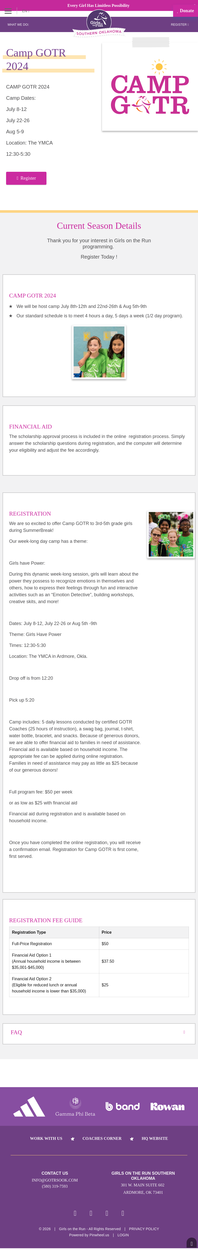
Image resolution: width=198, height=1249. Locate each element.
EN (25, 11)
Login (123, 1236)
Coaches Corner (102, 1138)
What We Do (18, 24)
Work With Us (46, 1138)
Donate (185, 10)
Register (180, 24)
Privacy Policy (144, 1230)
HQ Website (155, 1138)
